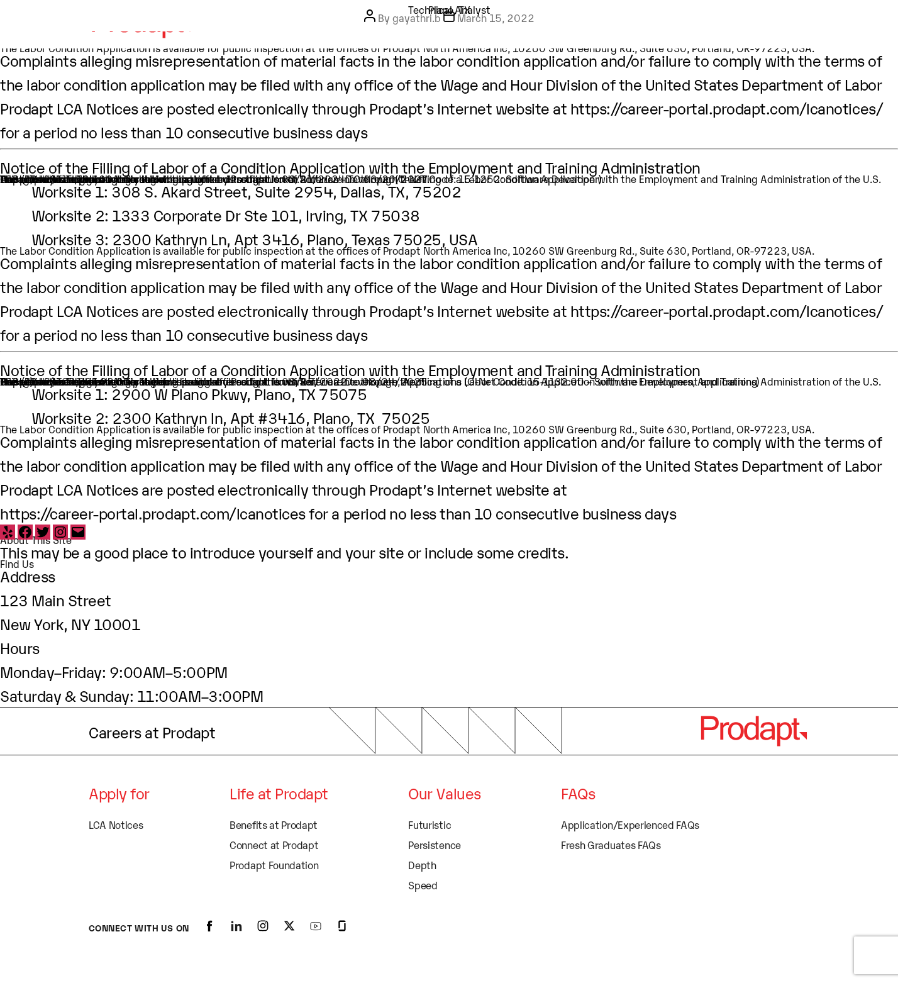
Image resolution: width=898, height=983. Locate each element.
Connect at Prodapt (274, 845)
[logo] (753, 731)
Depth (422, 865)
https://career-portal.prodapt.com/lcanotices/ (726, 107)
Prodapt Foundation (274, 865)
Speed (422, 885)
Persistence (434, 845)
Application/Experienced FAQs (630, 824)
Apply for (119, 792)
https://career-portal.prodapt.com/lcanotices (153, 513)
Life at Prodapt (279, 792)
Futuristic (429, 824)
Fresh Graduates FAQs (611, 845)
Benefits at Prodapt (274, 824)
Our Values (444, 792)
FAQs (578, 792)
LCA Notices (116, 824)
